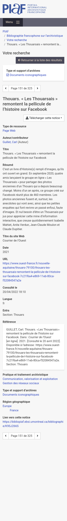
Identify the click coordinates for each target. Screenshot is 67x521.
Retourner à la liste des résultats (40, 60)
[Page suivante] (37, 88)
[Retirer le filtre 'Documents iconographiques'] (28, 75)
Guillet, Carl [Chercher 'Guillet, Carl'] (10, 142)
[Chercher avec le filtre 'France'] (14, 410)
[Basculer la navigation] (13, 22)
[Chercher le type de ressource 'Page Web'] (9, 130)
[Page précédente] (6, 88)
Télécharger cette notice (43, 118)
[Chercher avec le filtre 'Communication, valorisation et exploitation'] (30, 379)
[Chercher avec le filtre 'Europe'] (7, 406)
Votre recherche (17, 40)
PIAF (6, 31)
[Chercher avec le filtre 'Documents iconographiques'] (21, 394)
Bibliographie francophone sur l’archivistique (35, 35)
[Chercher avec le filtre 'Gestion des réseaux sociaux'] (21, 383)
